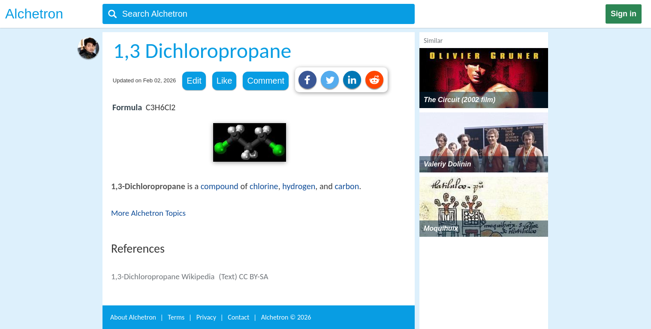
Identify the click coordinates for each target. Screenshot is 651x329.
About (133, 317)
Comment (265, 80)
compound (219, 186)
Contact (238, 317)
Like (224, 80)
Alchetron (34, 13)
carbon (347, 186)
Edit (194, 80)
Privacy (206, 317)
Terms (176, 317)
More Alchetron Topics (148, 213)
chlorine (264, 186)
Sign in (623, 13)
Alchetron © (286, 317)
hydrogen (298, 186)
